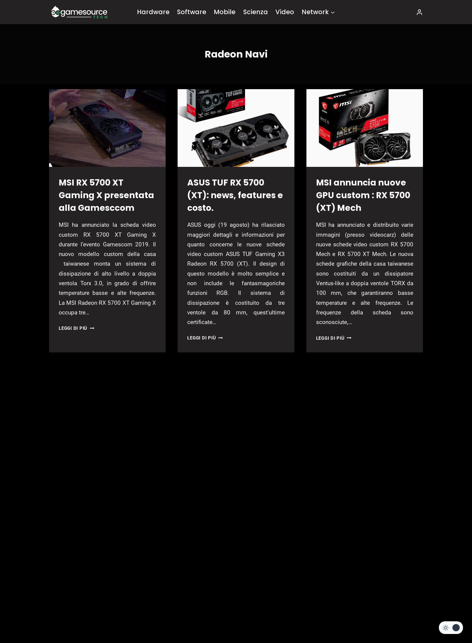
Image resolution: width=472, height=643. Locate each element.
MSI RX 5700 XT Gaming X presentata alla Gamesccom (106, 195)
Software (191, 12)
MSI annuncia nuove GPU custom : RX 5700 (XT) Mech (363, 195)
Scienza (255, 12)
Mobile (224, 12)
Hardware (153, 12)
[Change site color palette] (451, 627)
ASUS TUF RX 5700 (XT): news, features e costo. (235, 195)
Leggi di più (76, 328)
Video (284, 12)
